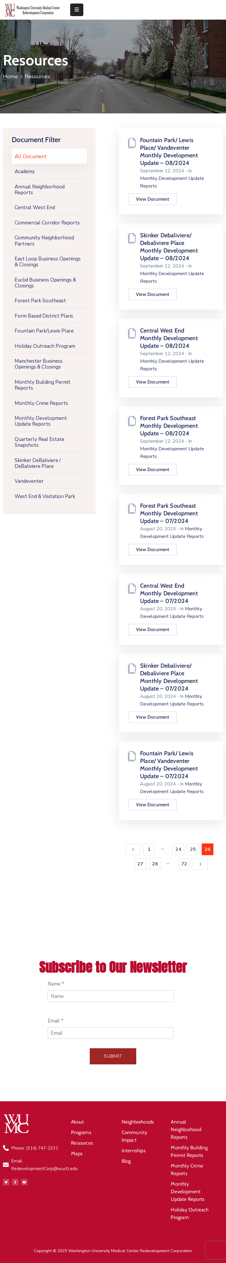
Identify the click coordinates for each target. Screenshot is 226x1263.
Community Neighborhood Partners (44, 240)
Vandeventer (29, 481)
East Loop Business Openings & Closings (48, 261)
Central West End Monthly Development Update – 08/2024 (169, 338)
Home (10, 76)
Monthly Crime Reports (41, 403)
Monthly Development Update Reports (41, 421)
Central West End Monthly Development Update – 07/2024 (169, 593)
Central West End (35, 207)
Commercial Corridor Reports (47, 222)
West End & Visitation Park (45, 496)
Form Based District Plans (44, 316)
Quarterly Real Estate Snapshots (39, 442)
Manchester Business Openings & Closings (39, 364)
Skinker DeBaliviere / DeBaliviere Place (38, 463)
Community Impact (135, 1136)
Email (55, 1020)
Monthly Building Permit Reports (42, 385)
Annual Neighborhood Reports (40, 189)
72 (184, 864)
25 (193, 849)
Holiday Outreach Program (45, 346)
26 (208, 849)
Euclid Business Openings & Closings (45, 283)
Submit (113, 1056)
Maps (76, 1153)
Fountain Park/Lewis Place (44, 331)
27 (140, 864)
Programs (81, 1132)
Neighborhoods (138, 1122)
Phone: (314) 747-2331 (34, 1148)
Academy (25, 171)
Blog (126, 1161)
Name (56, 984)
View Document (152, 199)
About (77, 1122)
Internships (134, 1150)
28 (155, 864)
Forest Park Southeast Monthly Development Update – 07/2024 (169, 513)
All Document (31, 156)
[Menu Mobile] (76, 10)
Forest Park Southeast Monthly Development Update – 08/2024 (169, 426)
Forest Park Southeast (40, 300)
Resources (82, 1143)
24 (178, 849)
